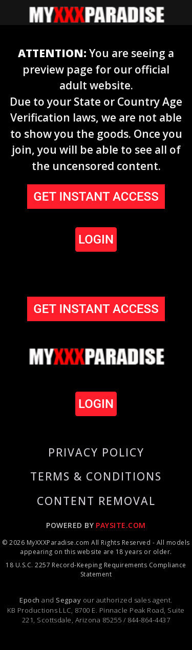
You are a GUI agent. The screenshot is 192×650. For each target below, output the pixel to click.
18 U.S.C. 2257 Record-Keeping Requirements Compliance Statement (96, 570)
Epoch (30, 600)
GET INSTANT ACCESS (95, 196)
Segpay (69, 600)
